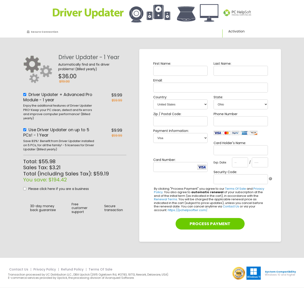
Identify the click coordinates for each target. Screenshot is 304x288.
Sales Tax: (35, 167)
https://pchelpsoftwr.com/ (187, 210)
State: (218, 97)
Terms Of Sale (235, 188)
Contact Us (231, 206)
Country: (160, 97)
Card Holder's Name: (230, 143)
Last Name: (222, 63)
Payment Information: (171, 130)
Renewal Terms (165, 199)
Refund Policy (72, 269)
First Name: (162, 63)
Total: (31, 161)
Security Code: (225, 172)
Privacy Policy (44, 269)
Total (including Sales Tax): (58, 173)
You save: (36, 179)
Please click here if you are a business (58, 188)
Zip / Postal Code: (167, 114)
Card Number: (164, 159)
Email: (157, 80)
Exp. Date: (220, 162)
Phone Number (225, 114)
